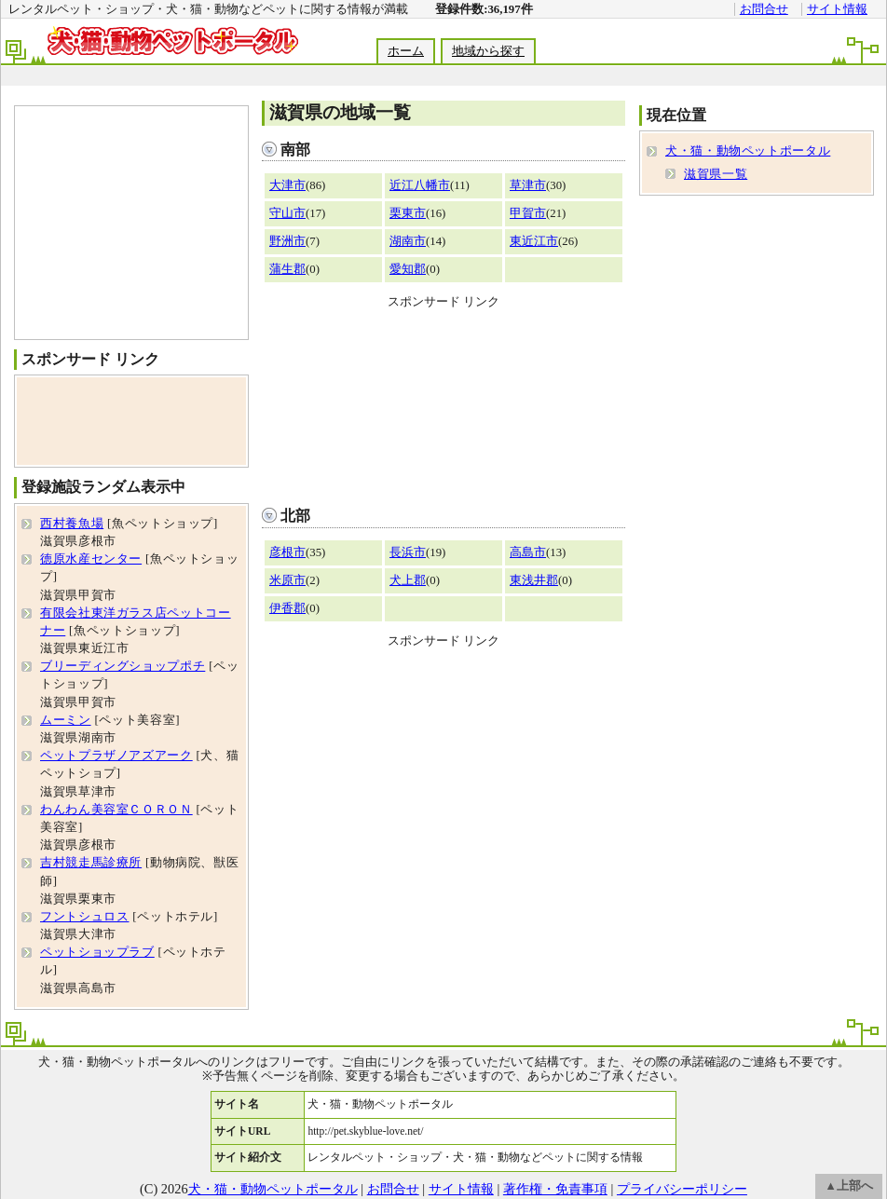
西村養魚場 (71, 523)
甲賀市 (528, 213)
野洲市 (287, 241)
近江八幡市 (419, 185)
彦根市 (287, 552)
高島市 (528, 552)
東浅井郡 (534, 580)
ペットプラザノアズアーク (116, 755)
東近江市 (534, 241)
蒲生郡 (287, 269)
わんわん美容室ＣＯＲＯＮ (116, 809)
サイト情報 (837, 9)
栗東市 (407, 213)
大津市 (287, 185)
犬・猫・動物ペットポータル (747, 150)
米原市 (287, 580)
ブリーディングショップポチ (122, 666)
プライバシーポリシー (682, 1188)
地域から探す (488, 51)
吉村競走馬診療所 (91, 862)
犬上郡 (407, 580)
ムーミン (65, 720)
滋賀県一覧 (715, 174)
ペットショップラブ (97, 952)
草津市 (528, 185)
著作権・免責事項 (555, 1188)
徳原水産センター (91, 558)
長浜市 (407, 552)
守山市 (287, 213)
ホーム (406, 51)
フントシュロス (84, 916)
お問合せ (764, 9)
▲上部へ (849, 1185)
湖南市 (407, 241)
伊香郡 (287, 608)
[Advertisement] (443, 403)
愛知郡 (407, 269)
